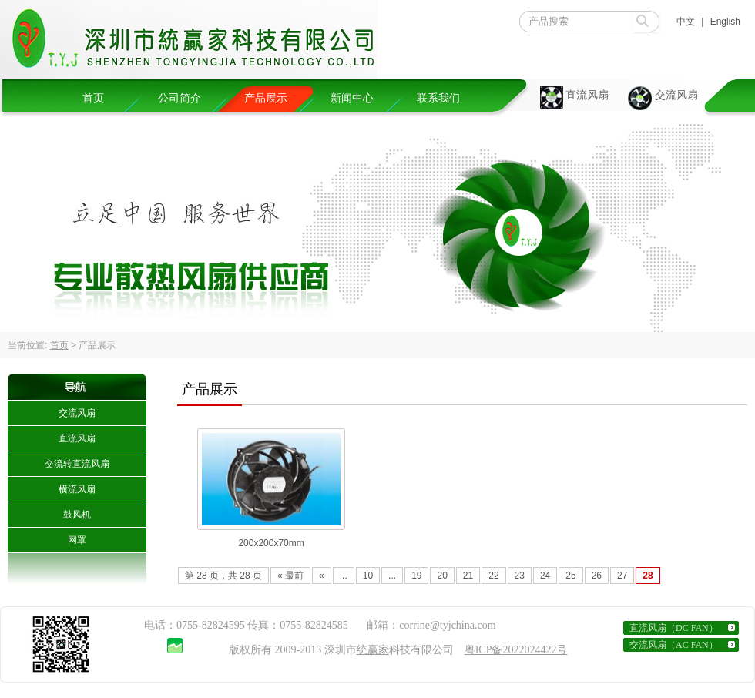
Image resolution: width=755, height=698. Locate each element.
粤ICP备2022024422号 (516, 650)
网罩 (77, 540)
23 (520, 575)
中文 (685, 21)
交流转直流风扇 (77, 463)
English (725, 21)
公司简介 (179, 98)
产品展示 (265, 98)
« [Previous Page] (321, 575)
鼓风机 (77, 514)
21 (468, 575)
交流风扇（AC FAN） (673, 644)
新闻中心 (352, 98)
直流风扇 (587, 95)
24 (545, 575)
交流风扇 (676, 95)
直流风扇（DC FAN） (673, 627)
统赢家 (373, 650)
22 (493, 575)
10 (368, 575)
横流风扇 (77, 489)
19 (416, 575)
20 (442, 575)
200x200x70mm (271, 543)
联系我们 (438, 98)
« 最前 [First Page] (290, 575)
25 (570, 575)
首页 (93, 98)
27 (622, 575)
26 (597, 575)
